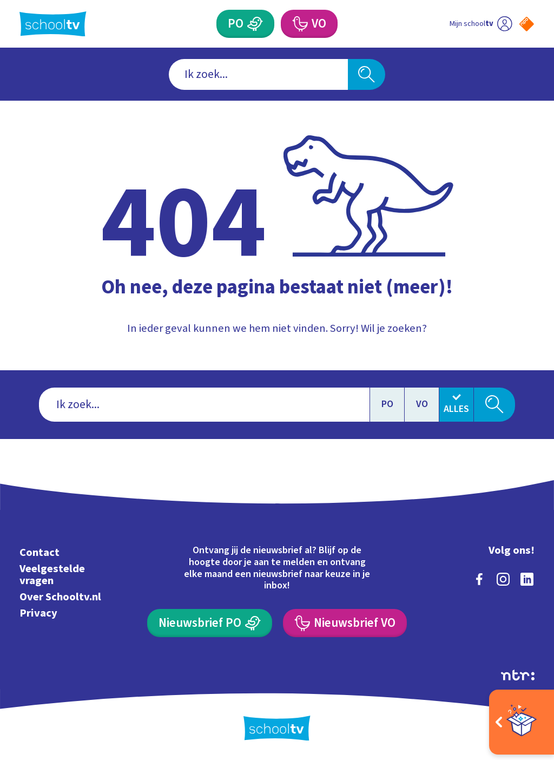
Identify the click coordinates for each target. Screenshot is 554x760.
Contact (39, 552)
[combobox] (258, 74)
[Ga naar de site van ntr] (518, 675)
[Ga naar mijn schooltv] (480, 24)
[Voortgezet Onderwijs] (309, 24)
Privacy (38, 613)
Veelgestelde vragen (52, 574)
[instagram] (503, 579)
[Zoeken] (366, 74)
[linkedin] (527, 579)
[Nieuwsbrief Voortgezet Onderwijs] (344, 623)
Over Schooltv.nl (60, 597)
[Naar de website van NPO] (527, 24)
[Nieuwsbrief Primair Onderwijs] (209, 623)
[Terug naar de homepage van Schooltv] (53, 24)
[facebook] (479, 579)
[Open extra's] (521, 722)
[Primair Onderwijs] (245, 24)
